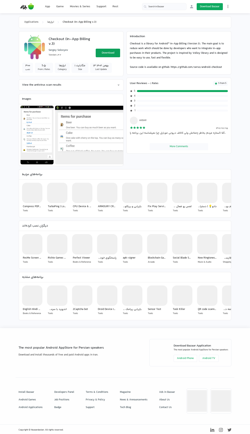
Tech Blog (125, 407)
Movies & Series (80, 6)
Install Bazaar (26, 392)
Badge (57, 407)
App (47, 6)
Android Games (27, 400)
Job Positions (61, 400)
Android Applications (31, 407)
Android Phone (185, 358)
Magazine (125, 392)
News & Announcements (133, 400)
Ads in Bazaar (167, 392)
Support (101, 6)
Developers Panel (64, 392)
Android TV (208, 358)
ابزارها (50, 22)
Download (108, 52)
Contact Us (165, 407)
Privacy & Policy (95, 400)
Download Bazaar (210, 6)
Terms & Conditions (97, 392)
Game (60, 6)
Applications (31, 22)
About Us (164, 400)
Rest (115, 6)
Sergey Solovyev (58, 50)
